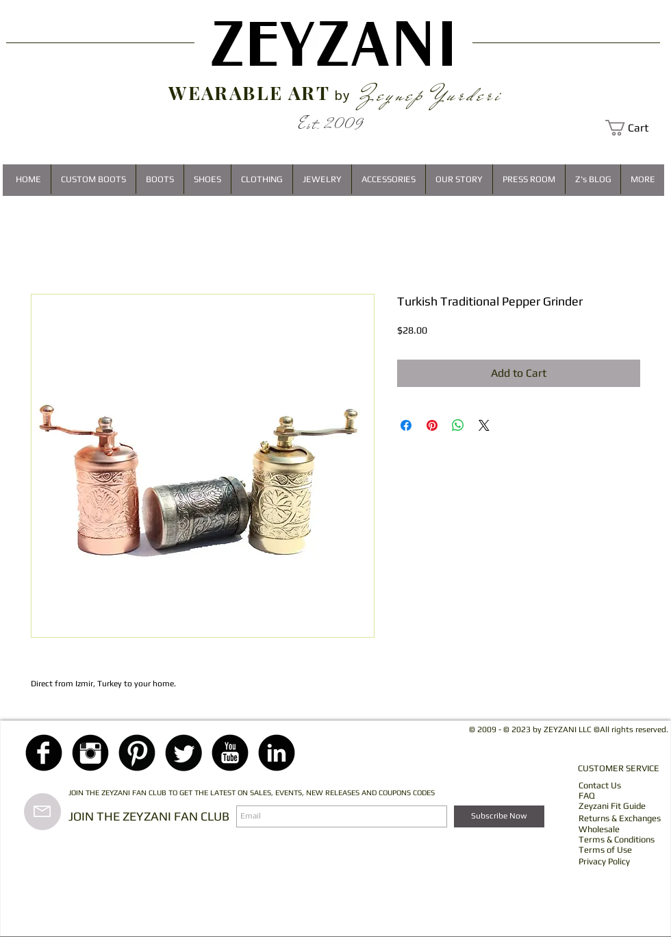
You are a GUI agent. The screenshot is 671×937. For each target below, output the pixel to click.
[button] (634, 128)
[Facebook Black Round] (43, 752)
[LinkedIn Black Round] (276, 752)
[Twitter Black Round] (183, 752)
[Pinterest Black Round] (136, 752)
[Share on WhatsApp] (458, 425)
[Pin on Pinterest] (432, 425)
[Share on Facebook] (406, 425)
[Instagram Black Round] (90, 752)
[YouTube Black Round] (230, 752)
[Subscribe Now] (499, 816)
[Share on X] (484, 425)
